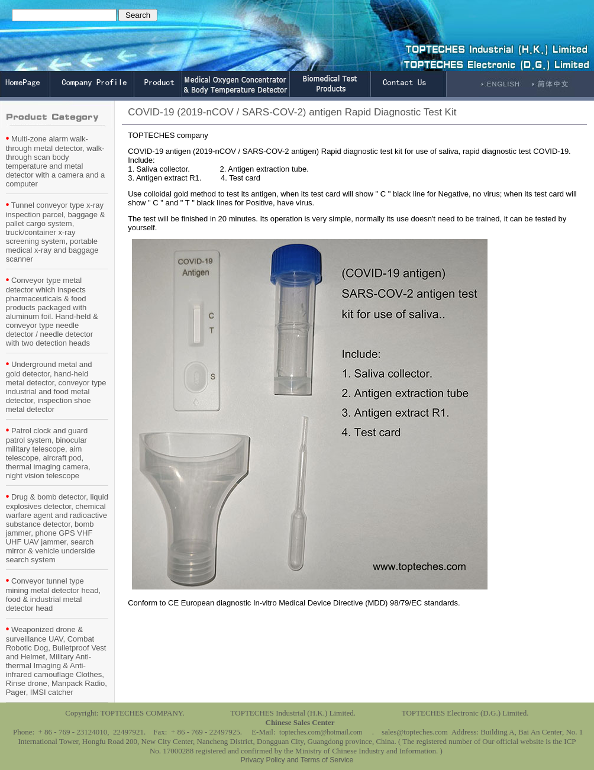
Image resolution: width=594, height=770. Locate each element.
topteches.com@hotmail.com (320, 732)
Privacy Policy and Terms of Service (297, 760)
